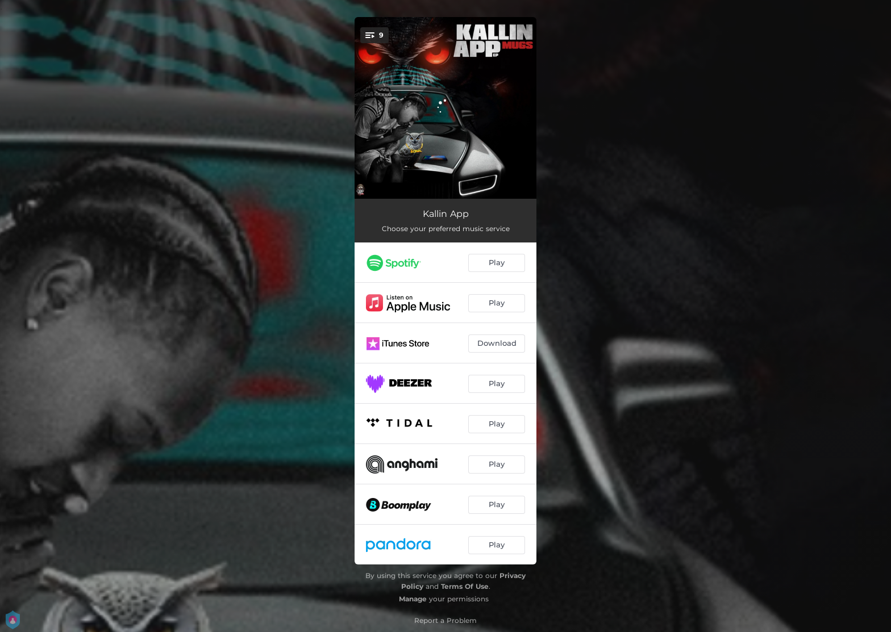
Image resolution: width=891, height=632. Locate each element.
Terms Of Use (465, 586)
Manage (413, 599)
